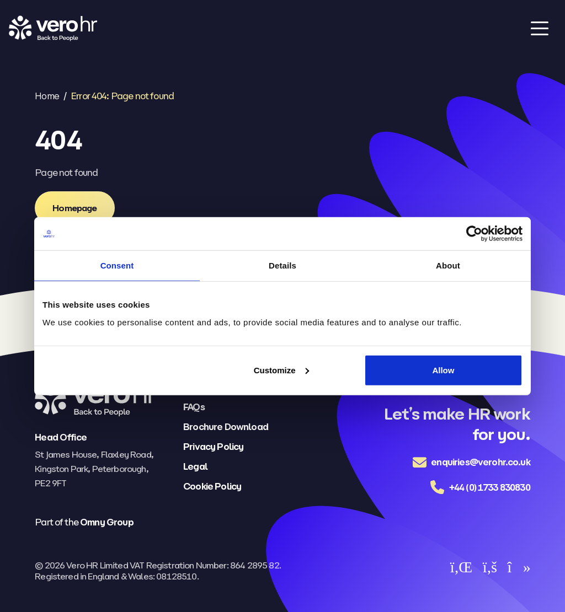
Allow (443, 369)
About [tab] (448, 265)
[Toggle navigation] (539, 28)
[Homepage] (74, 207)
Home (47, 95)
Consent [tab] (117, 265)
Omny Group (107, 522)
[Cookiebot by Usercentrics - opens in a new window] (474, 234)
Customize (281, 369)
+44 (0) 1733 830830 (489, 487)
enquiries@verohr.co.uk (480, 462)
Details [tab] (282, 265)
